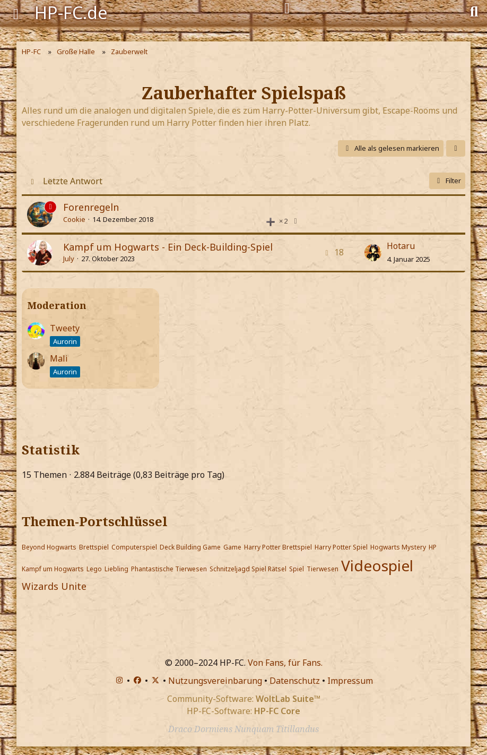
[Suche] (474, 10)
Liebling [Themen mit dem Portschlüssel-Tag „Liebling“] (116, 568)
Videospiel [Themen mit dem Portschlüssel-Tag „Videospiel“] (377, 565)
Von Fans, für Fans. (285, 662)
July (68, 258)
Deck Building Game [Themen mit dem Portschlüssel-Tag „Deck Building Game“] (190, 547)
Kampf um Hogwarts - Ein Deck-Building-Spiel (168, 247)
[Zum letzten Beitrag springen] (372, 252)
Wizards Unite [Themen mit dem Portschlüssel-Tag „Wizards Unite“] (54, 586)
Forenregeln (91, 207)
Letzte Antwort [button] (72, 181)
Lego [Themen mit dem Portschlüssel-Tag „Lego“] (94, 568)
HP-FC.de (71, 12)
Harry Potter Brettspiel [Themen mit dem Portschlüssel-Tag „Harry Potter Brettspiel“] (278, 547)
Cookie (74, 219)
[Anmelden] (287, 8)
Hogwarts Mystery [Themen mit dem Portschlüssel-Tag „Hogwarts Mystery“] (398, 547)
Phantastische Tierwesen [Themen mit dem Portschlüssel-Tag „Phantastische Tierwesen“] (169, 568)
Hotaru (401, 246)
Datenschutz (294, 681)
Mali (59, 358)
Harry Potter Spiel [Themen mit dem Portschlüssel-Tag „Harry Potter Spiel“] (341, 547)
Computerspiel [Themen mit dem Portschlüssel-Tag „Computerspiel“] (134, 547)
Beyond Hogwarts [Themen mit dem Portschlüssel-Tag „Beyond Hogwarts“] (49, 547)
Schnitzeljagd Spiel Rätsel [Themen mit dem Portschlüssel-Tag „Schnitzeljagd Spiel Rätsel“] (248, 568)
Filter (447, 180)
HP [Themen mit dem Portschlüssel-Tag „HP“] (433, 547)
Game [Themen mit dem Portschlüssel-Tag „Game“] (232, 547)
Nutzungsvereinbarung (215, 681)
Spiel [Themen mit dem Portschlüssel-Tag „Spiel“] (296, 568)
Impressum (350, 681)
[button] (455, 148)
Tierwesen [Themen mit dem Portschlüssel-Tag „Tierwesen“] (322, 568)
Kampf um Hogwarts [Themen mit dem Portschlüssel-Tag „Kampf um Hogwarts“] (53, 568)
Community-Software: (243, 699)
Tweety (65, 328)
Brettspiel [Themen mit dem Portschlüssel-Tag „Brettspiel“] (94, 547)
